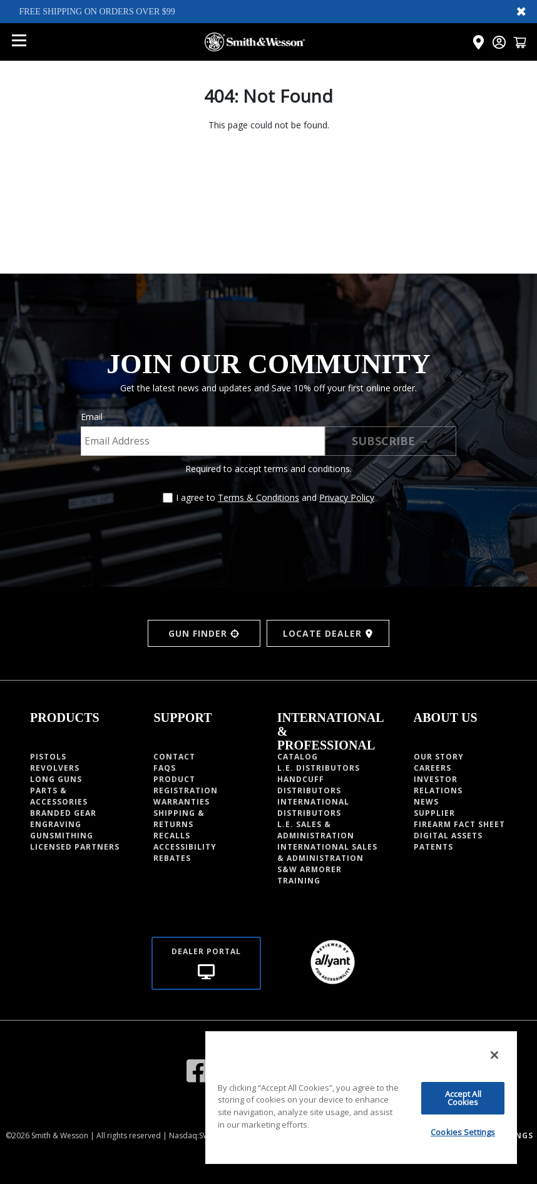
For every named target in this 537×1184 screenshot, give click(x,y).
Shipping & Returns (179, 819)
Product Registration (185, 785)
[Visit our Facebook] (198, 1070)
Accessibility (185, 847)
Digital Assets (448, 835)
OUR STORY (439, 756)
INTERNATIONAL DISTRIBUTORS (313, 807)
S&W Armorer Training (309, 875)
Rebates (172, 858)
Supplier (434, 813)
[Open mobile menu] (19, 42)
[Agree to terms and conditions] (168, 498)
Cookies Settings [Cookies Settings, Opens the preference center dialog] (463, 1132)
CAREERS (432, 768)
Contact (174, 756)
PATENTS (433, 847)
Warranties (181, 801)
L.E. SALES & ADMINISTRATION (315, 830)
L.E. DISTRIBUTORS (318, 768)
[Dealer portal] (206, 963)
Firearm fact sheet (459, 824)
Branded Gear (63, 813)
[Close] (494, 1055)
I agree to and (275, 497)
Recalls (171, 835)
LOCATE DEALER (328, 633)
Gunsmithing (61, 835)
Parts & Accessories (59, 796)
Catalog (297, 756)
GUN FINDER (203, 633)
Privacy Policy (346, 497)
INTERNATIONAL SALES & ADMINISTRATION (327, 852)
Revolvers (54, 768)
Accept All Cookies (463, 1098)
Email (92, 417)
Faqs (164, 768)
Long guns (56, 779)
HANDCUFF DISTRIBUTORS (309, 785)
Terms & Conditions (258, 497)
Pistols (48, 756)
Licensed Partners (75, 847)
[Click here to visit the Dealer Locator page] (478, 42)
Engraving (55, 824)
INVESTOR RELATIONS (438, 785)
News (426, 801)
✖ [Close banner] (521, 11)
